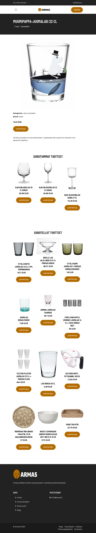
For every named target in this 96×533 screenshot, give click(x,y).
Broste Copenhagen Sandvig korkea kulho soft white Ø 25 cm (48, 434)
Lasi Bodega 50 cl (48, 383)
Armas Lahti (21, 506)
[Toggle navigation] (16, 10)
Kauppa (77, 10)
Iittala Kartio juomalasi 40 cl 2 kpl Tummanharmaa (24, 267)
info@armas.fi (77, 3)
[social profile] (28, 3)
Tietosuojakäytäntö (65, 529)
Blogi (19, 510)
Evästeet (79, 527)
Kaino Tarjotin (72, 424)
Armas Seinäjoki (23, 502)
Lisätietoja (21, 129)
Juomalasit (25, 26)
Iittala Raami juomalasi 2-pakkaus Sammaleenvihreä (72, 266)
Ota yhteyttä (69, 527)
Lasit (17, 26)
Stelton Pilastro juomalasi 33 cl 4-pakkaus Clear (23, 376)
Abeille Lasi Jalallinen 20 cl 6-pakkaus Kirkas (48, 260)
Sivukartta (78, 529)
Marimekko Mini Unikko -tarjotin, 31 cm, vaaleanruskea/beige (24, 434)
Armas (19, 497)
